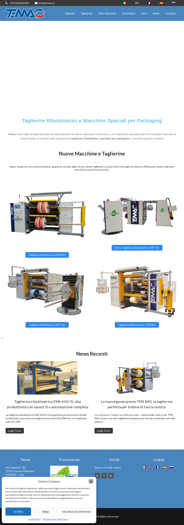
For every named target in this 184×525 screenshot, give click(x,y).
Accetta (18, 511)
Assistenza (128, 13)
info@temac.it (44, 3)
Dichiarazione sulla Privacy (55, 519)
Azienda (71, 13)
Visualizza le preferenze (76, 511)
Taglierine (87, 13)
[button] (91, 481)
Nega (45, 511)
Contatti (171, 13)
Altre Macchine (108, 13)
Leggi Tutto (14, 430)
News (156, 13)
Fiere (144, 13)
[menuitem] (124, 3)
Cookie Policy (34, 519)
